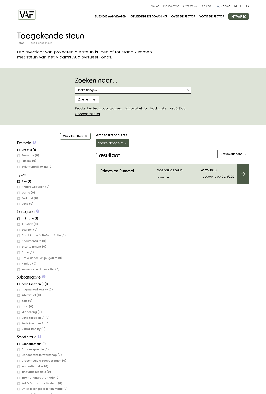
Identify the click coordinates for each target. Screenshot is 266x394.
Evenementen (171, 5)
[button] (223, 5)
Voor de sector (211, 16)
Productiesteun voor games (98, 108)
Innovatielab (136, 108)
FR (247, 5)
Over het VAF (190, 5)
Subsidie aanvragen (110, 16)
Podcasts (158, 108)
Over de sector (183, 16)
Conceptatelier (87, 114)
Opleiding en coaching (148, 16)
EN (241, 5)
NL (236, 5)
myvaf (236, 16)
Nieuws (155, 5)
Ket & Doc (178, 108)
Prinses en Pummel (117, 170)
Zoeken (84, 99)
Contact (206, 5)
